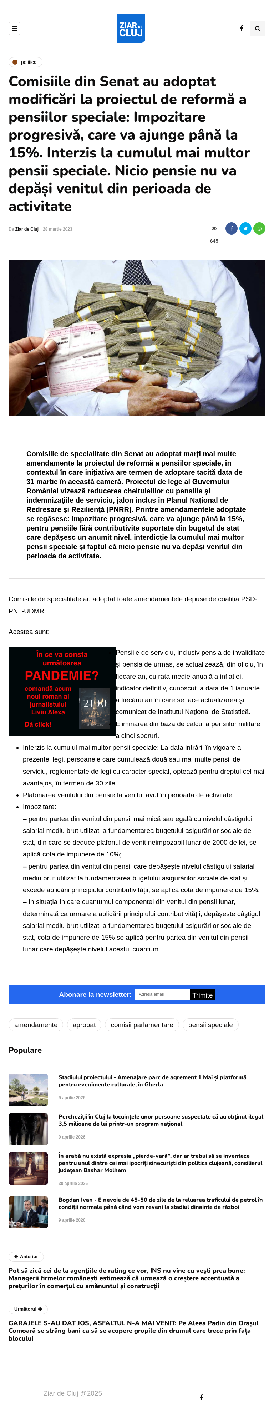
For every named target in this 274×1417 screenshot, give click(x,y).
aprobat (84, 1025)
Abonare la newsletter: (95, 994)
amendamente (35, 1025)
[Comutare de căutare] (257, 28)
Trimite (202, 995)
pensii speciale (210, 1025)
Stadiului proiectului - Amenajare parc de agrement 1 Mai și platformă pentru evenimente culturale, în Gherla (153, 1081)
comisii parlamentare (142, 1025)
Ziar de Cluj (27, 229)
